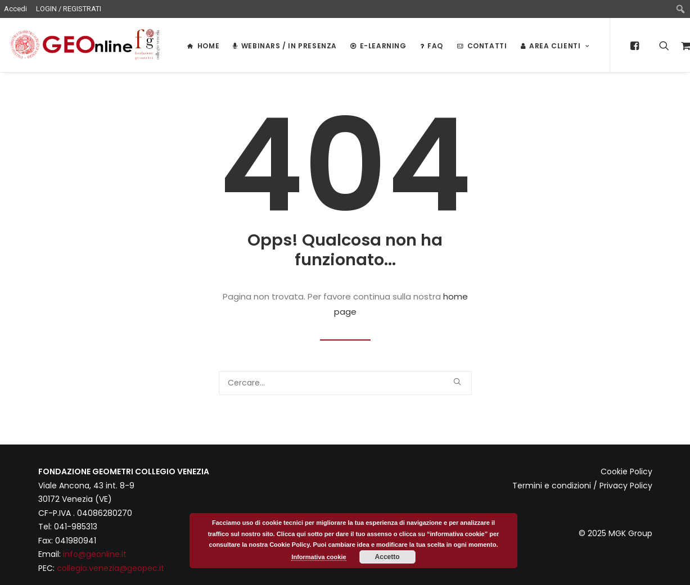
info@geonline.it (95, 554)
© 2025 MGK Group (615, 533)
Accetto (387, 557)
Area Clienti (555, 46)
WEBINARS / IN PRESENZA (285, 46)
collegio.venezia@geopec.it (110, 568)
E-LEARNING (378, 46)
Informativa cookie (318, 557)
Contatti (482, 46)
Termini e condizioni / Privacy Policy (582, 485)
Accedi (15, 8)
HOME (203, 46)
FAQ (431, 46)
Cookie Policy (626, 471)
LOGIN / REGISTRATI (68, 8)
